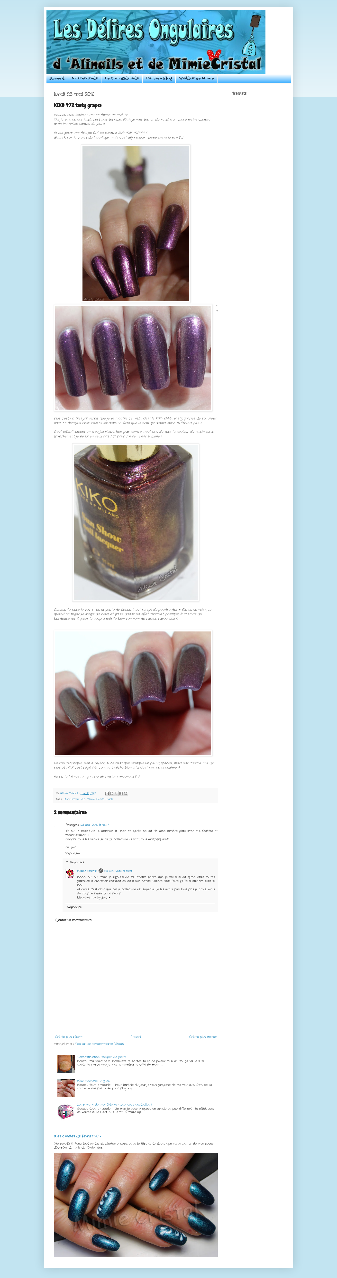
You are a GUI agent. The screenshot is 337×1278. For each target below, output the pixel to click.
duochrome (71, 799)
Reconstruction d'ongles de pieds (101, 1057)
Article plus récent (68, 1037)
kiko (83, 799)
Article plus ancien (203, 1037)
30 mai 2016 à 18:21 (118, 871)
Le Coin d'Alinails (122, 78)
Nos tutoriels (85, 78)
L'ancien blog (159, 78)
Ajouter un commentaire (73, 920)
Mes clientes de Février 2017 (77, 1136)
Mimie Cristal (87, 871)
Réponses (77, 862)
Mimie (91, 799)
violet (111, 799)
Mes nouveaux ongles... (93, 1081)
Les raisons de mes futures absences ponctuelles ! (114, 1104)
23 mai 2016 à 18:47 (95, 825)
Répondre (72, 853)
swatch (101, 799)
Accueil (57, 78)
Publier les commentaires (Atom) (99, 1044)
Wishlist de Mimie (196, 78)
